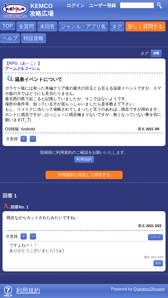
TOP (8, 26)
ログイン (76, 5)
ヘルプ (10, 38)
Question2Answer (149, 289)
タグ (117, 26)
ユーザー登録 (102, 5)
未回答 (47, 26)
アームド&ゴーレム (22, 68)
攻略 (156, 53)
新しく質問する (145, 26)
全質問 (26, 26)
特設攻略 (34, 38)
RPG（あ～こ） (23, 63)
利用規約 (84, 159)
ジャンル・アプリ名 (83, 26)
